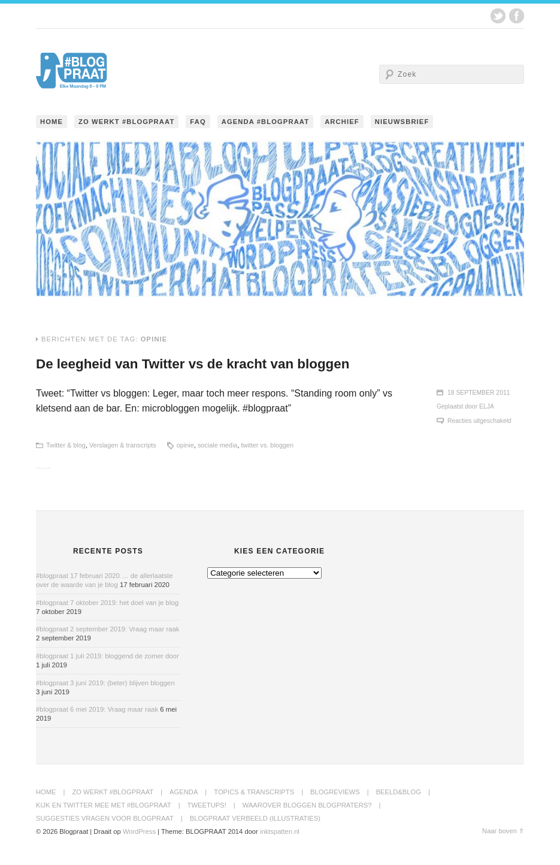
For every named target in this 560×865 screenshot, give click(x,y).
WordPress (139, 831)
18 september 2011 (478, 392)
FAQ (197, 121)
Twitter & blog (66, 445)
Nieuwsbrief (402, 121)
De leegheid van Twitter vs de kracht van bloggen (192, 363)
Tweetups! (206, 805)
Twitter (498, 15)
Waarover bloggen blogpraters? (307, 805)
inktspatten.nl (279, 831)
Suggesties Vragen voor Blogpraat (105, 818)
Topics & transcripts (254, 792)
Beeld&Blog (398, 792)
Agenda (183, 792)
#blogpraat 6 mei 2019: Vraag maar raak (97, 709)
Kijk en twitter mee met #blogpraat (103, 805)
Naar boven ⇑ (503, 830)
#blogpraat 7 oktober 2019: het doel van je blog (107, 602)
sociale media (218, 445)
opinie (185, 445)
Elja (486, 406)
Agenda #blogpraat (265, 121)
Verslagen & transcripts (122, 445)
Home (51, 121)
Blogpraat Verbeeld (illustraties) (255, 818)
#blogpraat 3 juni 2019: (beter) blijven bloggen (105, 682)
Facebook (516, 15)
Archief (342, 121)
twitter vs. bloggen (267, 445)
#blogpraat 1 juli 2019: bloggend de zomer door (107, 656)
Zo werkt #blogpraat (126, 121)
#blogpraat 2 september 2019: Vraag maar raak (108, 629)
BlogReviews (335, 792)
